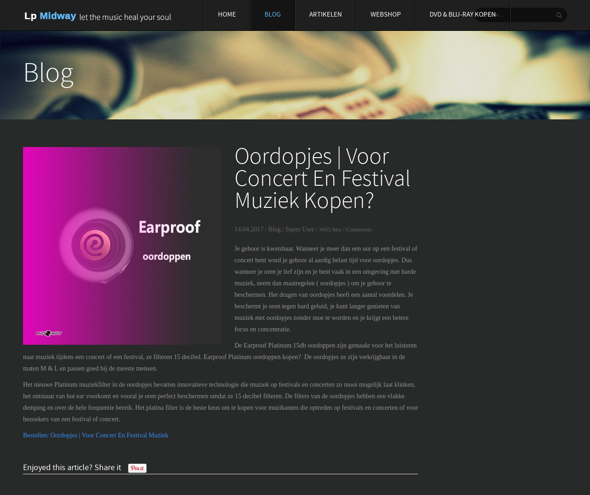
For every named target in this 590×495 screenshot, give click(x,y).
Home (227, 15)
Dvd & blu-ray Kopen (463, 15)
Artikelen (325, 15)
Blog (273, 15)
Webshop (386, 15)
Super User (299, 229)
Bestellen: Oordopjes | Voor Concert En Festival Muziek (95, 435)
